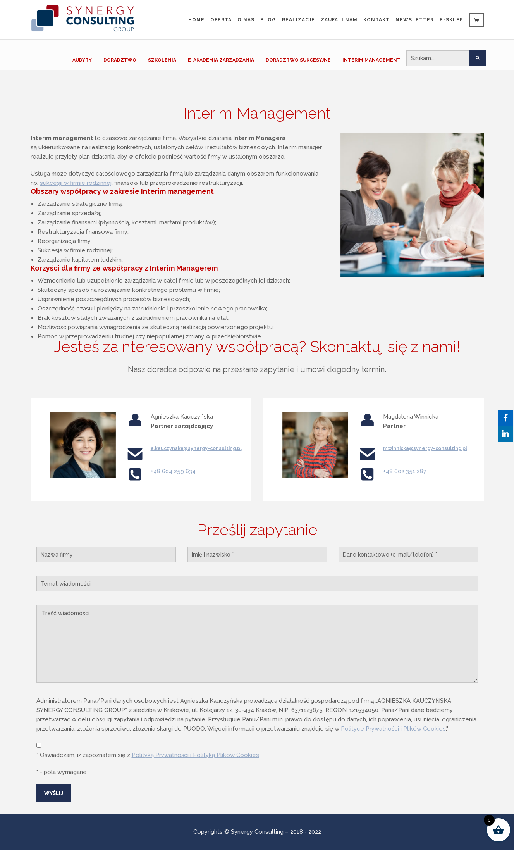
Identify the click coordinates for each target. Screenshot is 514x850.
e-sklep (451, 19)
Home (196, 19)
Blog (268, 19)
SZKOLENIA (162, 60)
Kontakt (376, 19)
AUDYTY (82, 60)
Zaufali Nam (339, 19)
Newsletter (414, 19)
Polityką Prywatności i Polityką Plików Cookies (195, 755)
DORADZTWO (119, 60)
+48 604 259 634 (173, 471)
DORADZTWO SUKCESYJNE (298, 60)
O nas (245, 19)
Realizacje (298, 19)
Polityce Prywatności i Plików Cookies (393, 728)
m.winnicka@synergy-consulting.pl (425, 448)
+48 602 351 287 (404, 471)
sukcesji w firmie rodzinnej (76, 182)
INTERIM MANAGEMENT (371, 60)
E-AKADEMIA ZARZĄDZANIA (221, 60)
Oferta (221, 19)
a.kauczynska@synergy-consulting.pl (196, 448)
